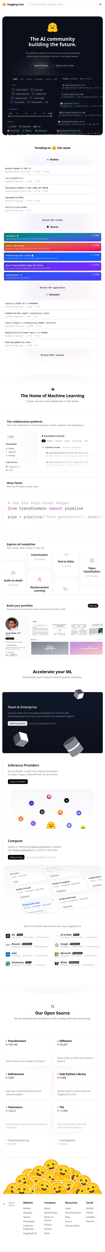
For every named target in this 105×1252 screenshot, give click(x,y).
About (47, 1208)
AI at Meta (66, 934)
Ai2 (13, 934)
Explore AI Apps (41, 65)
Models (27, 1208)
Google (64, 943)
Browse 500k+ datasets (52, 354)
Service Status (72, 1225)
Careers (48, 1228)
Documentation (73, 1212)
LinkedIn (90, 1216)
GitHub (89, 1208)
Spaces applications (23, 849)
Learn (68, 1208)
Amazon (16, 943)
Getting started (17, 723)
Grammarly (18, 962)
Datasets (27, 1212)
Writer (64, 962)
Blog (67, 1216)
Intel (14, 953)
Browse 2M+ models (65, 65)
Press (47, 1233)
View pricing (16, 856)
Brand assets (50, 1212)
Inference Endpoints (40, 846)
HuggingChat (30, 1233)
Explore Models (18, 781)
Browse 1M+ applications (52, 287)
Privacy (47, 1224)
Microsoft (66, 953)
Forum (68, 1221)
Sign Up (93, 605)
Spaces (26, 1216)
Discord (90, 1221)
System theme (9, 1203)
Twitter (89, 1212)
